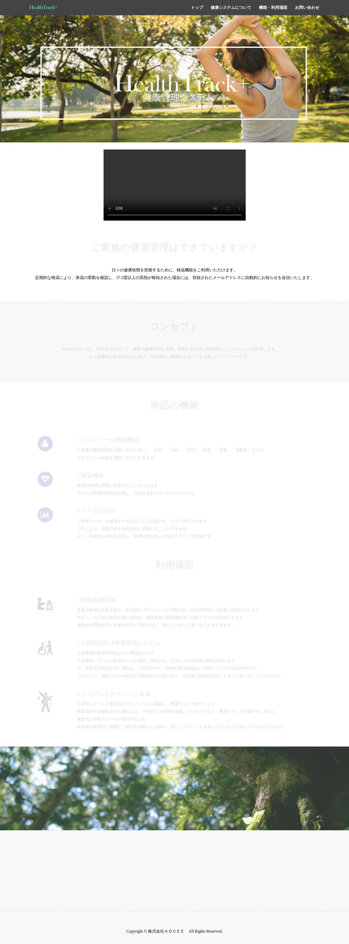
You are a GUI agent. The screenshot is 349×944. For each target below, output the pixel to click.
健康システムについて (231, 7)
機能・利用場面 (273, 7)
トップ (197, 7)
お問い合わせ (307, 7)
